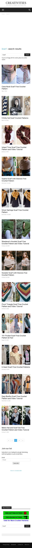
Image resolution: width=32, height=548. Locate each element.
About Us (27, 544)
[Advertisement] (16, 31)
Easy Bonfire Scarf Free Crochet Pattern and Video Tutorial (14, 397)
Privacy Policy (6, 544)
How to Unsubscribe (16, 470)
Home (3, 14)
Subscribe (16, 463)
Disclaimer (13, 544)
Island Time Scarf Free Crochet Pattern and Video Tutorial (14, 148)
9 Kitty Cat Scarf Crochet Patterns (15, 118)
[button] (3, 10)
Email (3, 457)
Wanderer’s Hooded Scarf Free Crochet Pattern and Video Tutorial (15, 242)
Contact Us (20, 544)
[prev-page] (8, 440)
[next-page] (22, 440)
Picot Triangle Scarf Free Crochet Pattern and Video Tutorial (15, 305)
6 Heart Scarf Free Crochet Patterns (16, 367)
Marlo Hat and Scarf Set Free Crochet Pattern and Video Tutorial (15, 429)
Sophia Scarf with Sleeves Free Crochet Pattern (14, 180)
